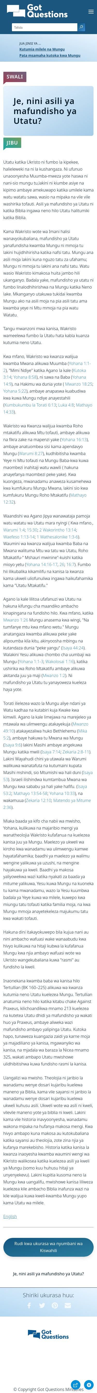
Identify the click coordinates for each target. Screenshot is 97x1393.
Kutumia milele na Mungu (42, 49)
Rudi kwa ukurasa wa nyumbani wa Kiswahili (48, 1247)
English (10, 1216)
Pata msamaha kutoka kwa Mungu (49, 55)
